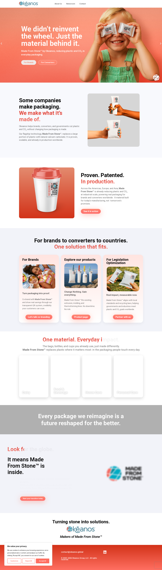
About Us (58, 4)
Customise (14, 561)
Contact (82, 4)
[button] (1, 43)
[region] (28, 554)
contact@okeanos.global (72, 552)
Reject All (28, 561)
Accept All (42, 561)
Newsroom (70, 4)
